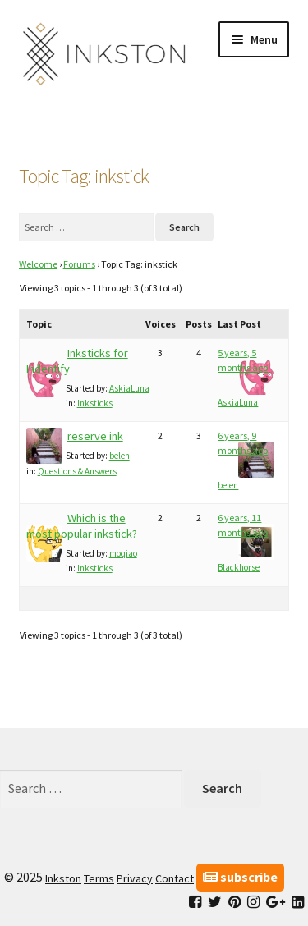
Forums (79, 264)
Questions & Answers (77, 471)
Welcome (38, 264)
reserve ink (95, 436)
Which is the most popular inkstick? (81, 526)
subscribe (240, 877)
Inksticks (95, 403)
